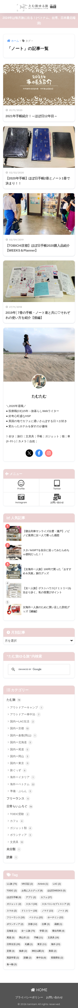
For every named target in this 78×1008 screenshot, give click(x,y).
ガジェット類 (21, 828)
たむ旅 (13, 700)
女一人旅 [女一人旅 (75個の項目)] (28, 931)
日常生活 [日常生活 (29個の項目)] (13, 944)
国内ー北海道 (21, 742)
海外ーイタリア (22, 777)
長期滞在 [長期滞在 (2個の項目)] (57, 957)
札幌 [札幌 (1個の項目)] (29, 944)
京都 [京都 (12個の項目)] (32, 924)
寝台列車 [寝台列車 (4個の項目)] (58, 931)
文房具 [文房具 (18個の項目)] (53, 937)
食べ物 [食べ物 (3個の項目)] (12, 964)
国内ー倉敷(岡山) (23, 735)
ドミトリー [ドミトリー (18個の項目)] (29, 910)
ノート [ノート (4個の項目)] (63, 910)
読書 (12, 857)
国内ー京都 (20, 728)
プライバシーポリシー (29, 997)
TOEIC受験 (20, 814)
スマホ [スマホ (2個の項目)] (12, 910)
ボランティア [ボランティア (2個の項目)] (15, 924)
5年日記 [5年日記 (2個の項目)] (27, 884)
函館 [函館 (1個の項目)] (58, 924)
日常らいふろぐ (19, 806)
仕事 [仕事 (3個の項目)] (46, 924)
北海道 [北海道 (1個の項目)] (12, 931)
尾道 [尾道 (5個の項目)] (10, 937)
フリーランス (18, 798)
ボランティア (21, 835)
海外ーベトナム (22, 784)
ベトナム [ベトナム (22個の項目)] (36, 917)
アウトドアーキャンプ (27, 707)
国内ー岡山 (20, 756)
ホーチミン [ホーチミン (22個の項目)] (55, 917)
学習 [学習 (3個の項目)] (43, 931)
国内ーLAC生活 (22, 721)
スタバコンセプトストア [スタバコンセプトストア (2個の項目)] (56, 904)
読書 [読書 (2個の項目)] (27, 957)
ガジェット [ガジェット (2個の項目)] (14, 904)
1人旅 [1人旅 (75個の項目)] (12, 884)
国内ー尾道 (20, 749)
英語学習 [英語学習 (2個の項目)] (13, 957)
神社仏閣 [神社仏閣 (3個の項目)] (38, 951)
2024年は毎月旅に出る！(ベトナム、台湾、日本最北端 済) (39, 20)
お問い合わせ (57, 499)
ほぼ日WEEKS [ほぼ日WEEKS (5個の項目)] (56, 890)
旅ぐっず (18, 770)
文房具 (17, 842)
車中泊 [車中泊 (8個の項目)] (41, 957)
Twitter (57, 485)
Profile (21, 485)
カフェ (17, 821)
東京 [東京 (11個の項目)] (41, 944)
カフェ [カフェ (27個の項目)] (46, 897)
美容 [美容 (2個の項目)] (52, 951)
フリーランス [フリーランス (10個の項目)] (16, 917)
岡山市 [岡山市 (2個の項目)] (24, 937)
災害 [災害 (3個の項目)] (10, 951)
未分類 (13, 849)
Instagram (21, 499)
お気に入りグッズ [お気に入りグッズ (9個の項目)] (32, 890)
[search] (38, 669)
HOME (39, 990)
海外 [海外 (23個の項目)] (55, 944)
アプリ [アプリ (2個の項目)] (31, 897)
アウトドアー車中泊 (25, 714)
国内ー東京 (20, 763)
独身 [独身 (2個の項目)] (23, 951)
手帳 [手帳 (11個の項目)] (38, 937)
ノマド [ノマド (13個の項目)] (47, 910)
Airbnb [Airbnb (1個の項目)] (43, 884)
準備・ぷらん (21, 791)
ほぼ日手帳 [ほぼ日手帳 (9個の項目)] (14, 897)
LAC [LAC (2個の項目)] (57, 884)
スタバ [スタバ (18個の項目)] (31, 904)
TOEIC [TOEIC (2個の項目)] (12, 890)
